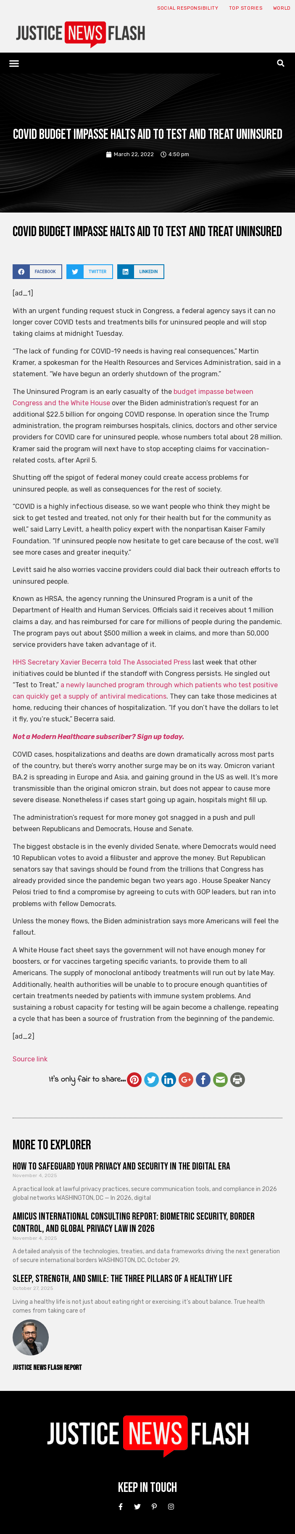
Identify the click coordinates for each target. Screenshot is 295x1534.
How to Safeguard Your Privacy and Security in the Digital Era (121, 1166)
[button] (14, 63)
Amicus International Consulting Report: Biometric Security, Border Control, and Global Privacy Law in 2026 (134, 1222)
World (282, 8)
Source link (30, 1059)
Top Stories (246, 8)
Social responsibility (188, 8)
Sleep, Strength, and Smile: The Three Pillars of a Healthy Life (122, 1279)
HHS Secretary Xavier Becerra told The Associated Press (102, 662)
